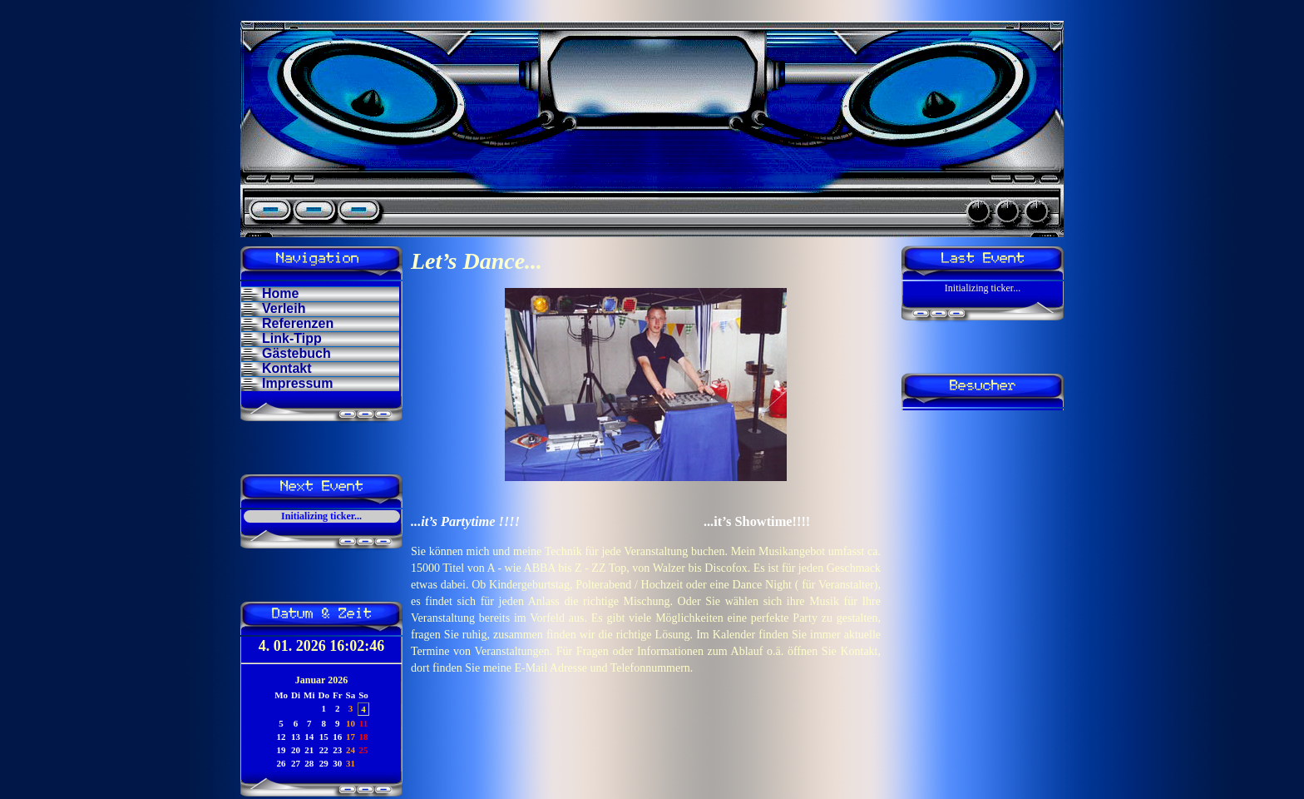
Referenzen (297, 323)
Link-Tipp (292, 338)
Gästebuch (296, 353)
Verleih (283, 308)
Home (280, 293)
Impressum (297, 383)
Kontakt (287, 368)
